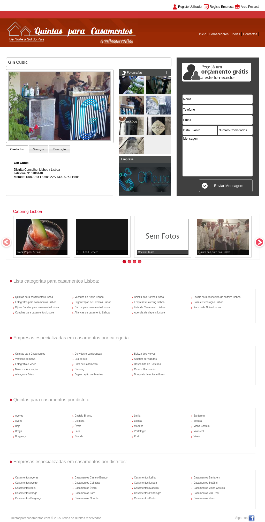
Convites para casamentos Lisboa (34, 312)
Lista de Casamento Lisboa (149, 307)
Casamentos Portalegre (147, 493)
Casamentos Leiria (145, 477)
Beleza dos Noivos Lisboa (149, 297)
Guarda (79, 436)
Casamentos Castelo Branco (91, 477)
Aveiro (18, 420)
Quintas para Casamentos (30, 353)
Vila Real (199, 431)
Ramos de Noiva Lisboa (207, 307)
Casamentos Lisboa (145, 482)
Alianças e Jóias (24, 374)
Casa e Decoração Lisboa (208, 302)
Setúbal (198, 420)
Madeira (138, 426)
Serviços (38, 149)
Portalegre (140, 431)
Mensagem (218, 156)
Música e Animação (26, 369)
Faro (77, 431)
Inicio (202, 34)
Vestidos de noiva (25, 358)
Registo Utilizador (190, 7)
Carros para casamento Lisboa (92, 307)
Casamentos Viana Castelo (209, 488)
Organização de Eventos (89, 374)
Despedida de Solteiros (147, 364)
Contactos (250, 34)
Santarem (199, 415)
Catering (80, 369)
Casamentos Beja (25, 488)
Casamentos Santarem (207, 477)
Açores (19, 415)
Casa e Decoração (145, 369)
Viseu (197, 436)
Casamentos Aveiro (26, 482)
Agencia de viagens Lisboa (149, 312)
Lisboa (138, 420)
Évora (78, 426)
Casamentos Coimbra (87, 482)
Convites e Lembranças (88, 353)
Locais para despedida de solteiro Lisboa (217, 297)
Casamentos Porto (145, 498)
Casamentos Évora (86, 488)
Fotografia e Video (25, 364)
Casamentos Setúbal (206, 482)
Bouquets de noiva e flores (149, 374)
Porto (137, 436)
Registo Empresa (221, 7)
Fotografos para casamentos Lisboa (36, 302)
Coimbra (80, 420)
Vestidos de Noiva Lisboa (89, 297)
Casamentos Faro (85, 493)
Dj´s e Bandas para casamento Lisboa (37, 307)
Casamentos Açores (27, 477)
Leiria (137, 415)
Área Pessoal (250, 7)
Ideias (236, 34)
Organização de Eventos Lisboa (93, 302)
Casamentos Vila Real (206, 493)
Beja (17, 426)
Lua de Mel (81, 358)
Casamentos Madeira (146, 488)
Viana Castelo (202, 426)
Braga (18, 431)
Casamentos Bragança (28, 498)
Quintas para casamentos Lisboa (34, 297)
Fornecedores (219, 34)
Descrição (59, 149)
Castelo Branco (83, 415)
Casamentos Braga (26, 493)
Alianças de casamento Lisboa (92, 312)
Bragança (20, 436)
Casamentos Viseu (204, 498)
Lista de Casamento (86, 364)
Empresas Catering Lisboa (149, 302)
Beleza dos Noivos (145, 353)
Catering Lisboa (27, 211)
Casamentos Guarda (87, 498)
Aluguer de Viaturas (145, 358)
